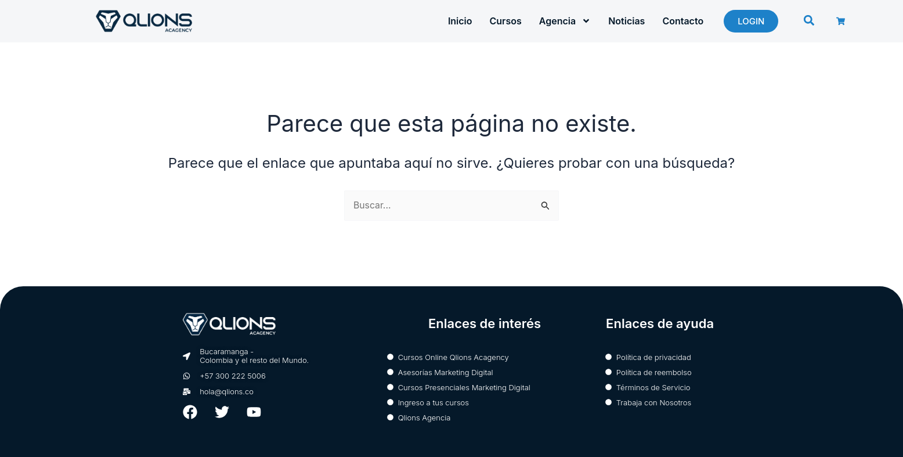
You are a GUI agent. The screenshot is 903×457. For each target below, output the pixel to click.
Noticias (626, 21)
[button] (809, 20)
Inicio (460, 21)
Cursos (506, 21)
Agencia (565, 20)
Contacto (682, 21)
